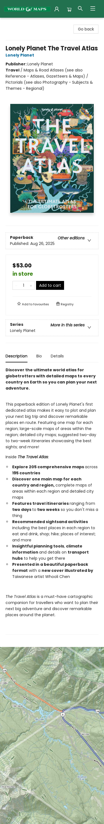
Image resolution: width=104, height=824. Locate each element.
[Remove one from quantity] (16, 285)
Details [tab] (57, 356)
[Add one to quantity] (30, 285)
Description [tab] (16, 356)
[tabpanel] (52, 501)
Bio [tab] (39, 356)
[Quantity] (23, 285)
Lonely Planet (21, 55)
